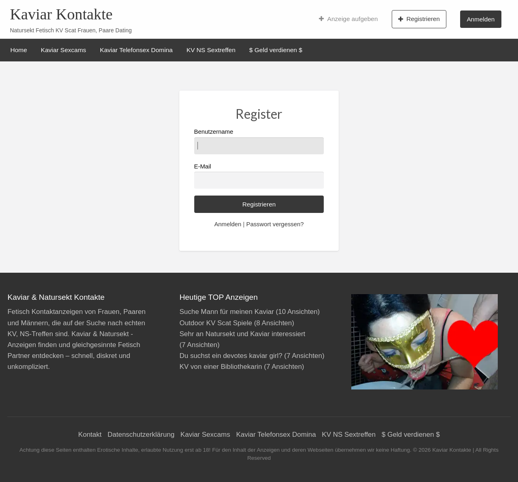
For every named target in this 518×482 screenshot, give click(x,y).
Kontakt (90, 434)
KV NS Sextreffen (211, 49)
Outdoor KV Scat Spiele (215, 323)
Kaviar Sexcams (63, 49)
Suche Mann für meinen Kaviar (226, 312)
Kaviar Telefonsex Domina (136, 49)
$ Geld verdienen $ (275, 49)
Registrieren (419, 19)
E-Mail (259, 176)
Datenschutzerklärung (141, 434)
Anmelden (481, 19)
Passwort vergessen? (275, 224)
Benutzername (259, 141)
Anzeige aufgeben (348, 19)
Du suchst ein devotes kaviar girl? (230, 356)
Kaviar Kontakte (61, 14)
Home (19, 49)
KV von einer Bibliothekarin (220, 366)
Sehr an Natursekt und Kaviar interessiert (242, 334)
